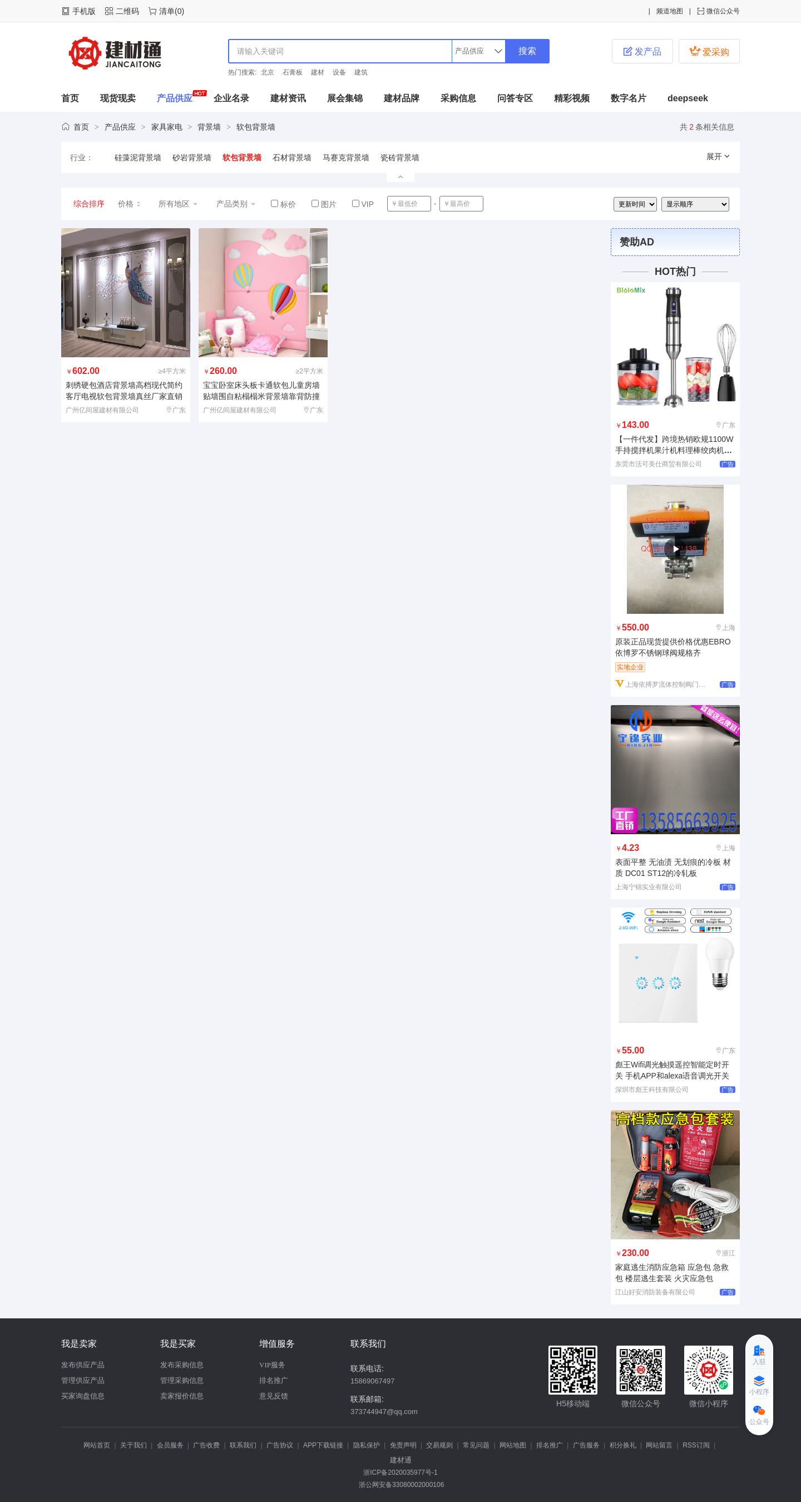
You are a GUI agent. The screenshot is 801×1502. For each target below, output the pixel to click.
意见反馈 (273, 1396)
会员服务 (170, 1445)
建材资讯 (288, 98)
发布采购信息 (182, 1365)
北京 (267, 72)
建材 (317, 72)
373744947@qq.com (384, 1411)
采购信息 (458, 98)
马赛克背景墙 (346, 157)
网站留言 (659, 1445)
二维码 (127, 11)
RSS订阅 (696, 1445)
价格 (130, 203)
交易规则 (439, 1445)
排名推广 (273, 1380)
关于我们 (133, 1445)
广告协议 (279, 1445)
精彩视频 (572, 98)
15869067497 (372, 1381)
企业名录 (231, 98)
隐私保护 (366, 1445)
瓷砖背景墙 (399, 157)
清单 (167, 11)
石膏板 (293, 72)
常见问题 (476, 1445)
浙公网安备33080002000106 (400, 1485)
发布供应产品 (83, 1365)
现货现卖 (118, 98)
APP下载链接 (323, 1445)
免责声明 (403, 1445)
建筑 (361, 72)
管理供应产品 (83, 1380)
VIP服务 (272, 1365)
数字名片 (628, 98)
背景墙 (209, 126)
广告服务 (586, 1445)
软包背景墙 (255, 126)
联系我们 (243, 1445)
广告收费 (206, 1445)
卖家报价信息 (182, 1396)
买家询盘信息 (83, 1396)
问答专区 (515, 98)
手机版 (84, 11)
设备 (339, 72)
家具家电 (166, 126)
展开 (718, 156)
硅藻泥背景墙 (138, 157)
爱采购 (709, 51)
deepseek (688, 98)
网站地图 (513, 1445)
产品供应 (174, 98)
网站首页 (96, 1445)
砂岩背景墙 (191, 157)
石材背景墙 (292, 157)
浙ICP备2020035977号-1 (400, 1472)
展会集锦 (345, 98)
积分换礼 (623, 1445)
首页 (70, 98)
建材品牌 (401, 98)
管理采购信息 (182, 1380)
